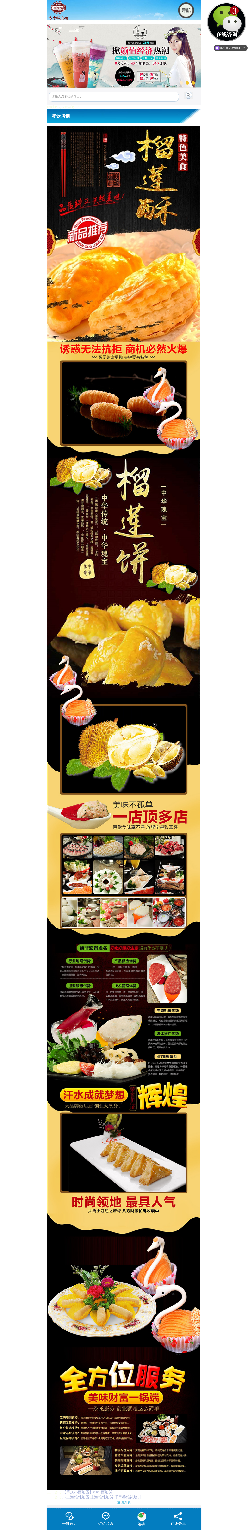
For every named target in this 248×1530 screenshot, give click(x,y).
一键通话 (69, 1519)
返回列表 (124, 1502)
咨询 (142, 1519)
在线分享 (178, 1519)
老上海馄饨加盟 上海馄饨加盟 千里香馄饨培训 (101, 1497)
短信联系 (105, 1519)
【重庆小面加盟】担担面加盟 (87, 1492)
